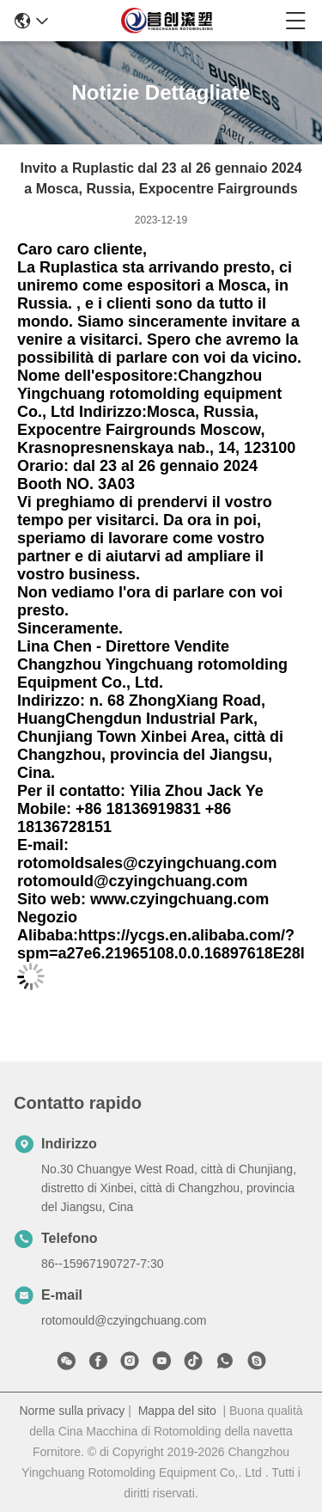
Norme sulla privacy (72, 1410)
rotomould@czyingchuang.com (123, 1320)
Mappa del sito (177, 1410)
